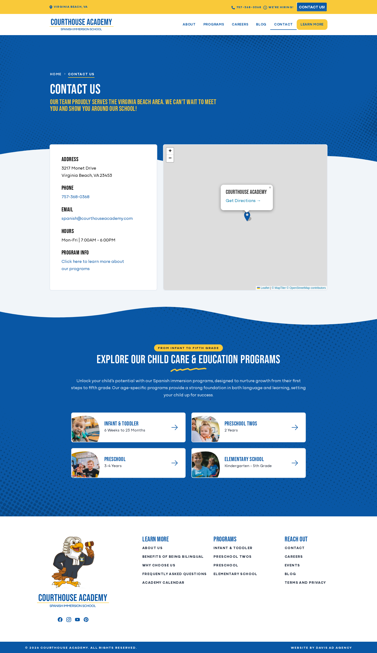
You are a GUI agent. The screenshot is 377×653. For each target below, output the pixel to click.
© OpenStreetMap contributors (306, 288)
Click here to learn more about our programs (93, 265)
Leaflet (263, 288)
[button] (247, 216)
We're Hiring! (278, 8)
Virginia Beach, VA (69, 7)
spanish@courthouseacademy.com (97, 218)
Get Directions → (243, 201)
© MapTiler (279, 288)
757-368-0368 (246, 7)
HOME (56, 74)
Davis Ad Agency (334, 647)
